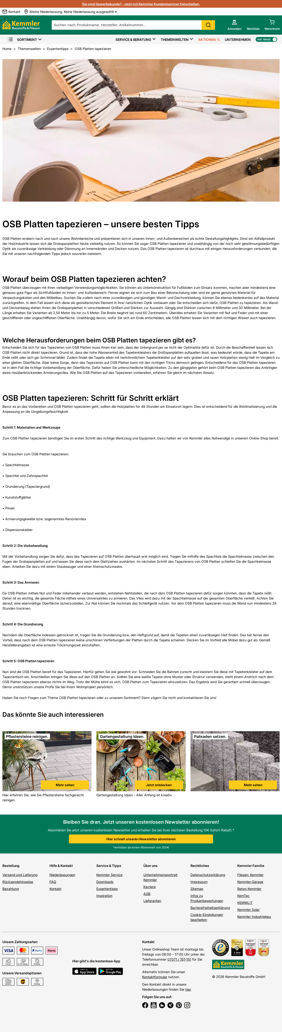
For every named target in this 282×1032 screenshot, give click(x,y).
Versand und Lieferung (19, 875)
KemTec (243, 896)
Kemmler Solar (248, 910)
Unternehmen (238, 39)
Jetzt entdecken (159, 785)
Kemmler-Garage (250, 882)
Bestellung (10, 866)
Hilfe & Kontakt (61, 866)
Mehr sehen (65, 785)
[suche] (133, 25)
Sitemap (196, 889)
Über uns (150, 866)
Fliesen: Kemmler (250, 875)
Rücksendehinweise (17, 882)
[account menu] (234, 25)
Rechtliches (199, 866)
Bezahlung (10, 889)
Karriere (149, 887)
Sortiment (22, 40)
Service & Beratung (133, 39)
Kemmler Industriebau (254, 917)
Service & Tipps (108, 866)
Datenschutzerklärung (207, 875)
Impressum (199, 882)
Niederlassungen (62, 875)
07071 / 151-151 (179, 959)
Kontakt (55, 889)
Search (208, 25)
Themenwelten (175, 39)
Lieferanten (152, 901)
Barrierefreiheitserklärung (210, 908)
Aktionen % (209, 39)
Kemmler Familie (250, 866)
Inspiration (104, 896)
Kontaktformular (154, 977)
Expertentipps (107, 889)
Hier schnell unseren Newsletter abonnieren (141, 839)
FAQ (52, 882)
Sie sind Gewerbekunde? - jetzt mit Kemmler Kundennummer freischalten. (141, 4)
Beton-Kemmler (249, 889)
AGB (146, 894)
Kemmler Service (109, 875)
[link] (47, 761)
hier (188, 989)
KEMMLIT (245, 903)
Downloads (104, 882)
